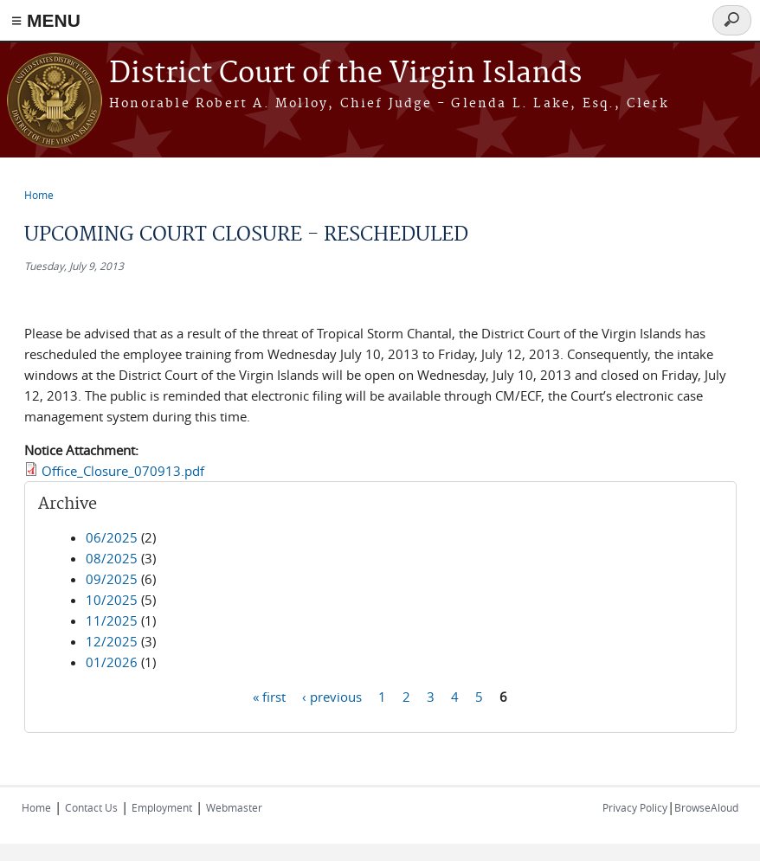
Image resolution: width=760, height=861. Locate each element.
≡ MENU (46, 20)
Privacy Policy (634, 807)
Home (39, 195)
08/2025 (112, 558)
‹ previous (332, 695)
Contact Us (91, 807)
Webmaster (234, 807)
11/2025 (112, 620)
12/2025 (112, 641)
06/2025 (112, 537)
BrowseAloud (706, 807)
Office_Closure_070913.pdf (123, 470)
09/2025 (112, 579)
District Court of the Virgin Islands (345, 74)
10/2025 (112, 599)
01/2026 (112, 662)
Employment (162, 807)
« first (269, 695)
